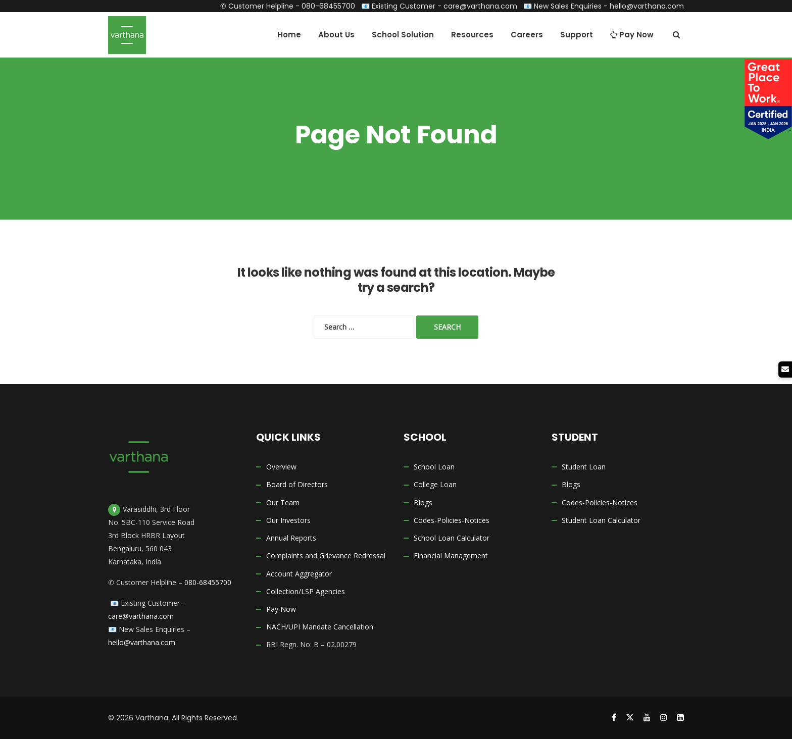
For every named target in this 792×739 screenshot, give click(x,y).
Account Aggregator (299, 573)
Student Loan (584, 466)
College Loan (435, 485)
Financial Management (451, 556)
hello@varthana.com (647, 6)
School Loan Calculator (451, 538)
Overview (281, 466)
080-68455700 (328, 6)
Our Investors (288, 520)
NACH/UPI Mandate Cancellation (319, 627)
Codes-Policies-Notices (451, 520)
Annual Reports (291, 538)
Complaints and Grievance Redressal (325, 556)
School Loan (434, 466)
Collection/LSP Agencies (305, 591)
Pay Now (281, 609)
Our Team (283, 502)
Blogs (423, 502)
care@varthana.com (480, 6)
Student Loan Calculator (601, 520)
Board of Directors (297, 485)
